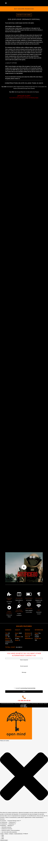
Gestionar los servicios (6, 828)
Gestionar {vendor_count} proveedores (10, 830)
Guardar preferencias (18, 833)
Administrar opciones (6, 827)
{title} (2, 835)
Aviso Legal (41, 703)
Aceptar (1, 833)
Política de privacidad (34, 703)
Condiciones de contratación (26, 703)
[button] (24, 777)
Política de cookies (17, 703)
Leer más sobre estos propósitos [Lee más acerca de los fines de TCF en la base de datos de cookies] (9, 832)
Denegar (6, 833)
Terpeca (15, 88)
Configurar (11, 833)
